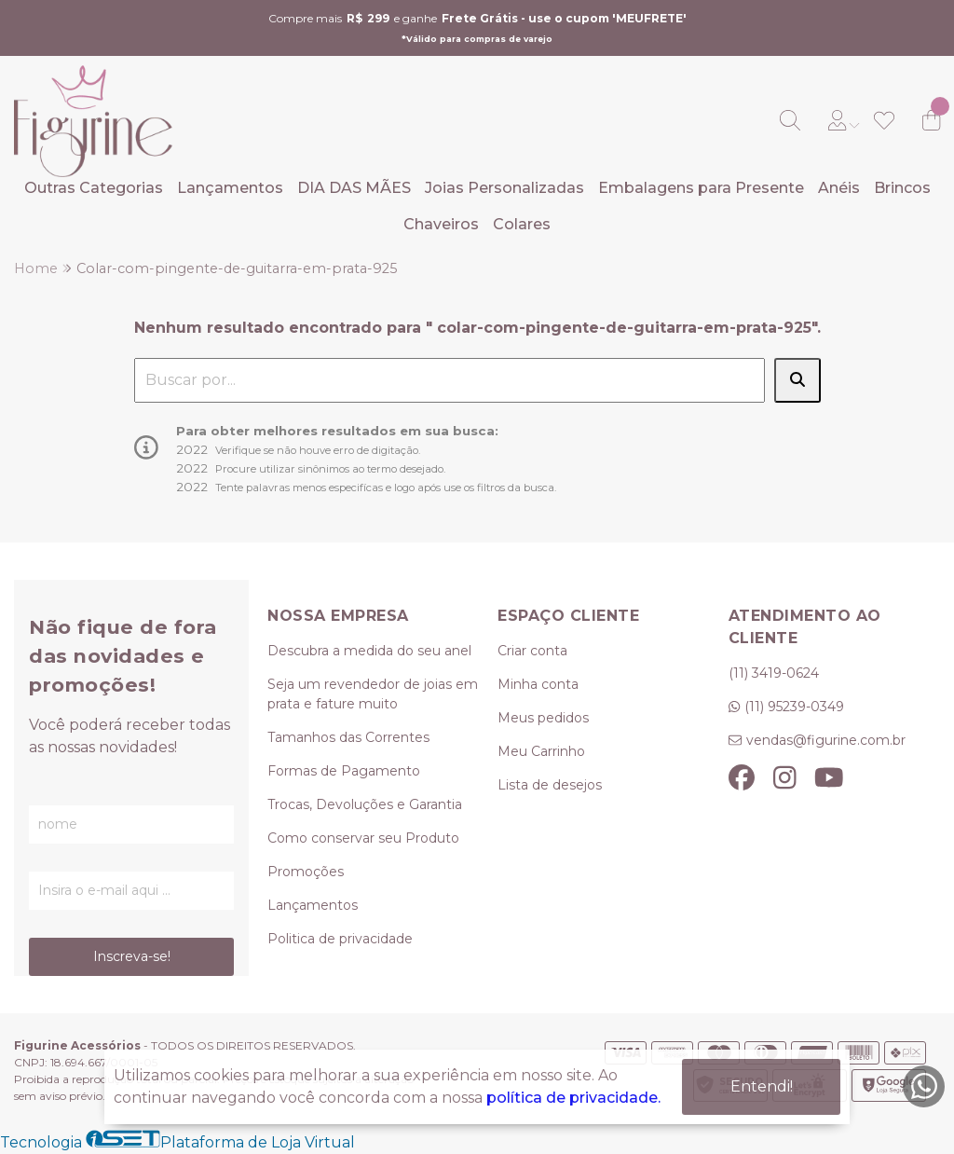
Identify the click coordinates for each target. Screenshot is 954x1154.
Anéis (839, 188)
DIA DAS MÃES (354, 188)
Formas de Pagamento (343, 770)
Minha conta (538, 684)
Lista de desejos (549, 784)
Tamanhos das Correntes (348, 737)
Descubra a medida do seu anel (369, 650)
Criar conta (532, 650)
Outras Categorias (93, 188)
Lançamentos (230, 188)
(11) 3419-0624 (774, 673)
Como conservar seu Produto (363, 838)
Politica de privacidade (340, 938)
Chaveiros (441, 224)
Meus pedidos (543, 717)
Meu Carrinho (541, 751)
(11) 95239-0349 (794, 706)
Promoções (305, 871)
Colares (522, 224)
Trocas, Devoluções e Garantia (364, 804)
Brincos (902, 188)
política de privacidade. (573, 1097)
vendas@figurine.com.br (826, 740)
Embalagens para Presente (701, 188)
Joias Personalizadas (504, 188)
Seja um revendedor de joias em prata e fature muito (372, 694)
